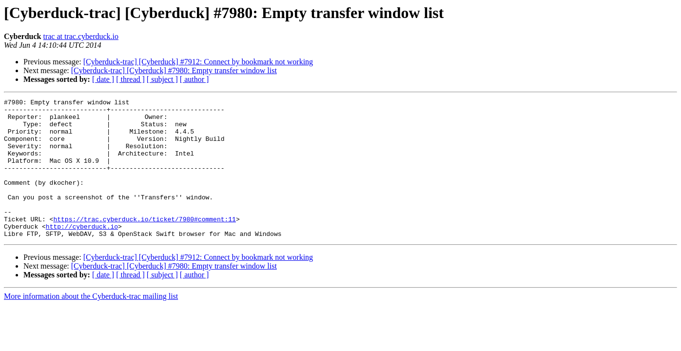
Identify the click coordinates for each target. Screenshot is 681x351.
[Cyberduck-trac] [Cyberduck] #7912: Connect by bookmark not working (198, 62)
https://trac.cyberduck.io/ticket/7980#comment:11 (144, 243)
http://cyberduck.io (82, 252)
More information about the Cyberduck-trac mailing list (91, 324)
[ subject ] (162, 79)
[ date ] (103, 79)
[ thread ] (130, 79)
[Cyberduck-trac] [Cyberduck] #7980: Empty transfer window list (174, 70)
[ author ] (194, 79)
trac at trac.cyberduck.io (80, 36)
